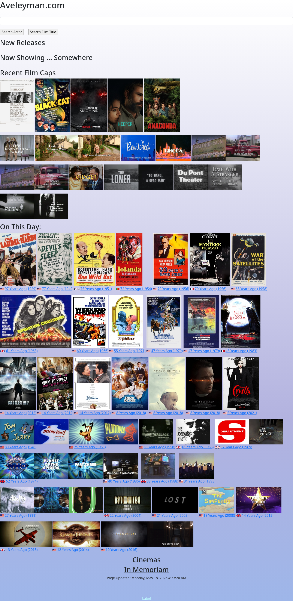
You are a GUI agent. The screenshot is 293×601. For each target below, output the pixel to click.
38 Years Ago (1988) (162, 481)
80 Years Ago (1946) (20, 447)
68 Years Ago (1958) (251, 288)
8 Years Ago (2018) (131, 412)
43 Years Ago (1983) (241, 350)
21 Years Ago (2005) (172, 515)
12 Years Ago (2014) (73, 549)
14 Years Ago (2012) (20, 412)
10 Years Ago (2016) (121, 549)
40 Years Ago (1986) (124, 481)
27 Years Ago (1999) (20, 515)
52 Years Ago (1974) (21, 481)
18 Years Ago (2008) (219, 515)
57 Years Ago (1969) (236, 447)
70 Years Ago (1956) (173, 288)
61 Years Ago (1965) (21, 350)
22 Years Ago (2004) (125, 515)
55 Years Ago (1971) (129, 350)
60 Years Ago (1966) (92, 350)
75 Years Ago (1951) (96, 288)
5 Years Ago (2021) (242, 412)
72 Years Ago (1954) (136, 288)
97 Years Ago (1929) (20, 288)
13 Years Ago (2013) (21, 549)
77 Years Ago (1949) (57, 288)
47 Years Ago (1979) (167, 350)
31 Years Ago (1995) (199, 481)
